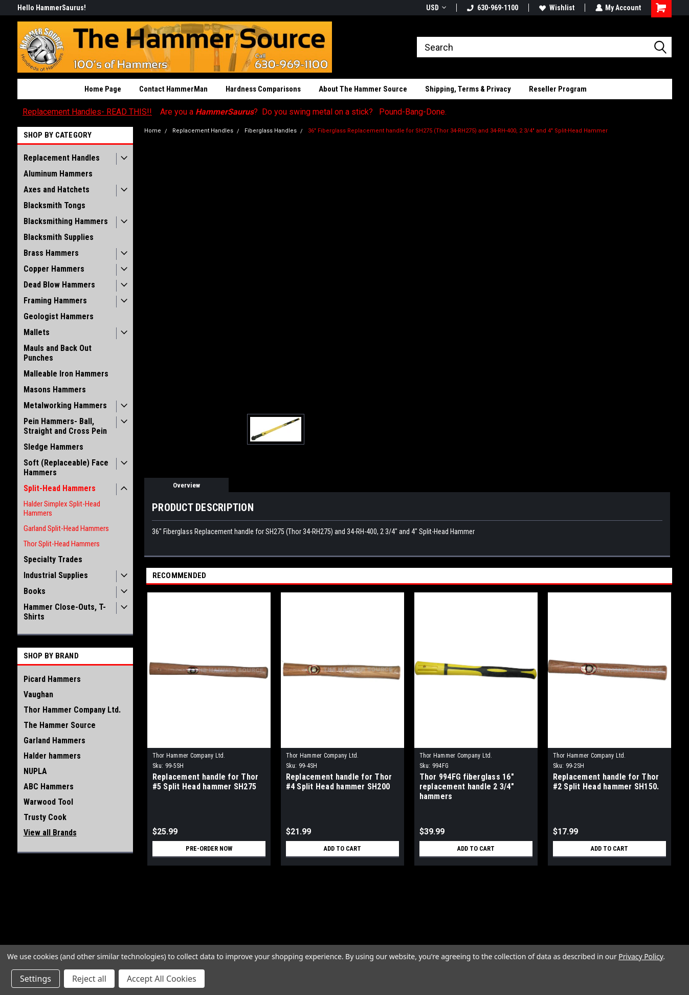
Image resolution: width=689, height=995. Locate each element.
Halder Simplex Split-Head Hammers (62, 508)
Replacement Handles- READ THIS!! (87, 112)
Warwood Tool (48, 802)
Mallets (37, 332)
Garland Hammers (54, 740)
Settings (35, 978)
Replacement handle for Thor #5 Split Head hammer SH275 (205, 781)
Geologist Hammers (59, 316)
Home (152, 130)
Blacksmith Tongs (54, 205)
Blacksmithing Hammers (66, 221)
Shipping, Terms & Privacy (468, 89)
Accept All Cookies (161, 978)
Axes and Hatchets (57, 189)
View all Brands (50, 832)
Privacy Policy (640, 956)
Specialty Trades (53, 559)
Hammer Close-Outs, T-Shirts (65, 612)
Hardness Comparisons (263, 89)
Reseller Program (558, 89)
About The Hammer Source (363, 89)
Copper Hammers (54, 269)
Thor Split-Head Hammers (62, 543)
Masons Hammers (55, 389)
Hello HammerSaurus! (51, 8)
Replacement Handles (62, 158)
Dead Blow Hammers (59, 285)
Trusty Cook (45, 817)
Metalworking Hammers (65, 405)
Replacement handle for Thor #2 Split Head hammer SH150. (606, 781)
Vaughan (38, 694)
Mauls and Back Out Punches (58, 353)
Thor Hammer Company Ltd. (72, 710)
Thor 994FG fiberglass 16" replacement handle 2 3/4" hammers (466, 786)
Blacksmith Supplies (59, 237)
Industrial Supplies (56, 575)
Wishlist (556, 8)
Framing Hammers (55, 300)
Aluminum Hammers (58, 174)
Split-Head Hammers (60, 488)
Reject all (89, 978)
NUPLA (35, 771)
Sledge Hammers (53, 447)
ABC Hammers (49, 786)
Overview (186, 485)
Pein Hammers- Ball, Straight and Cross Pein (65, 426)
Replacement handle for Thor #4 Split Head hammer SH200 (339, 781)
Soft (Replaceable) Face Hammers (66, 467)
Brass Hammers (51, 253)
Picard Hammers (52, 679)
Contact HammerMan (173, 89)
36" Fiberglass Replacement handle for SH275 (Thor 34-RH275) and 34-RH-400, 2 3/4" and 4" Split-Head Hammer (458, 130)
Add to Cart (342, 849)
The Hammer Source (60, 725)
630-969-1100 (492, 8)
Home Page (102, 89)
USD (436, 8)
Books (35, 591)
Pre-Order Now (208, 849)
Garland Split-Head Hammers (66, 528)
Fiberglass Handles (271, 130)
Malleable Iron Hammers (66, 374)
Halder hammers (52, 756)
